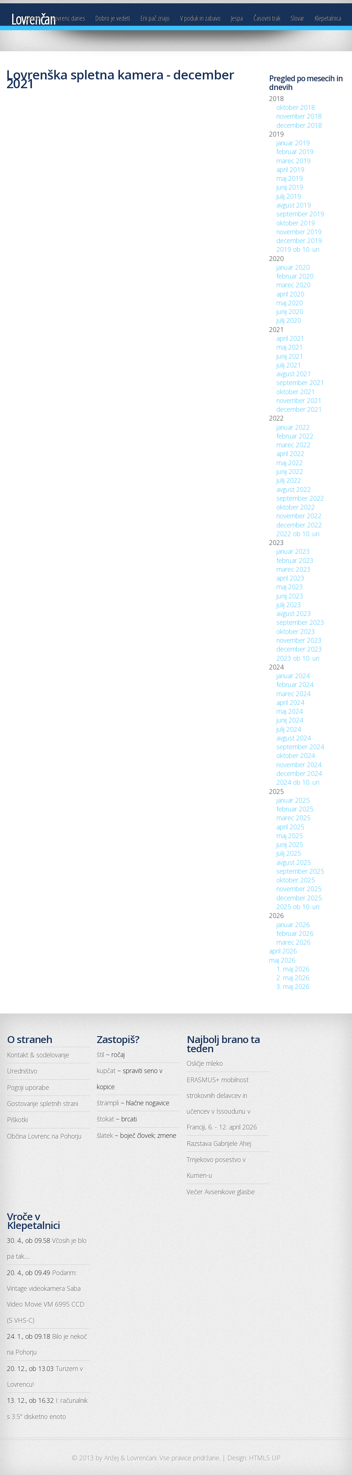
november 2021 (299, 400)
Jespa (237, 18)
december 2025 (299, 897)
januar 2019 (293, 142)
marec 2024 (293, 693)
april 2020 (290, 294)
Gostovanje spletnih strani (42, 1103)
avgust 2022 (293, 489)
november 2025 (299, 888)
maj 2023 (289, 586)
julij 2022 (288, 480)
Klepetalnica (328, 18)
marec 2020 (293, 284)
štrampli (108, 1102)
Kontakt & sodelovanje (38, 1054)
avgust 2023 (293, 613)
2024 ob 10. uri (297, 782)
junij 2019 (289, 187)
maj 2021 (289, 347)
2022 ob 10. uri (297, 533)
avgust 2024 (293, 737)
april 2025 (290, 826)
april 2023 (290, 578)
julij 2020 (288, 320)
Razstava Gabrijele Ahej (219, 1143)
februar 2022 (295, 436)
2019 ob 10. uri (297, 249)
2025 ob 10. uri (297, 906)
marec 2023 (293, 569)
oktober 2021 (295, 391)
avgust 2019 (293, 205)
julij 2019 (288, 196)
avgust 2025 (293, 862)
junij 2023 (289, 595)
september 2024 (300, 746)
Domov (34, 18)
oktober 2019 (295, 223)
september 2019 (300, 213)
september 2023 (300, 622)
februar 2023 (295, 560)
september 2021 (300, 382)
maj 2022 (289, 462)
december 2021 (299, 409)
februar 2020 (295, 276)
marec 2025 (293, 817)
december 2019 (299, 240)
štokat (105, 1118)
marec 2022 (293, 444)
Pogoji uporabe (28, 1087)
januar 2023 (293, 551)
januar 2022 (293, 427)
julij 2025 (288, 853)
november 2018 (299, 116)
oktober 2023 (295, 631)
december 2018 (299, 125)
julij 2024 (288, 729)
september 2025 (300, 871)
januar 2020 (293, 267)
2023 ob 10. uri (297, 658)
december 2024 (299, 773)
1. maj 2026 (292, 968)
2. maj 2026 (292, 977)
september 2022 (300, 498)
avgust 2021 (293, 373)
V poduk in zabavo (200, 18)
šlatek (105, 1135)
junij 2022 (289, 471)
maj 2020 (289, 302)
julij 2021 (288, 365)
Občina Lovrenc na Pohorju (44, 1136)
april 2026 (283, 950)
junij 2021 (289, 356)
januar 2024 (293, 675)
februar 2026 (295, 933)
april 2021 (290, 338)
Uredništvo (22, 1071)
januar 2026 (293, 924)
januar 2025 (293, 800)
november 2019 (299, 231)
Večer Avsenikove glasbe (221, 1191)
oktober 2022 (295, 507)
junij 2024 (289, 720)
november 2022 (299, 515)
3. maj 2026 (292, 986)
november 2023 (299, 640)
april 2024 (290, 702)
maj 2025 (289, 835)
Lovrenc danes (68, 18)
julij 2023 (288, 604)
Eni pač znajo (154, 18)
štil (100, 1054)
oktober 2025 (295, 879)
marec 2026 (293, 942)
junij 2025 (289, 844)
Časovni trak (266, 18)
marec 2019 (293, 160)
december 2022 (299, 524)
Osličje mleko (205, 1063)
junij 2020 (289, 311)
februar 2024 (295, 684)
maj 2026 (282, 960)
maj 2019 (289, 178)
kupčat (106, 1070)
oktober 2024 (295, 755)
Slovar (297, 18)
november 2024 (299, 764)
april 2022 (290, 453)
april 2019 (290, 169)
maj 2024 (289, 711)
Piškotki (17, 1119)
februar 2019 (295, 151)
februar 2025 (295, 808)
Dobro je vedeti (112, 18)
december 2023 (299, 649)
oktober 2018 (295, 107)
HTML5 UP (264, 1457)
